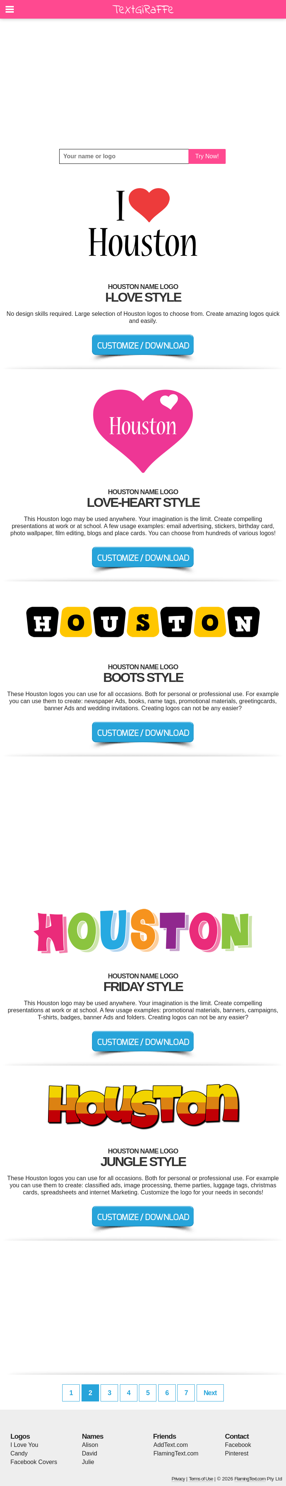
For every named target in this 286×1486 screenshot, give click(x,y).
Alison (90, 1445)
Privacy (178, 1479)
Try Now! (207, 156)
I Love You (24, 1445)
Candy (19, 1453)
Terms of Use (201, 1479)
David (89, 1453)
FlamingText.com (175, 1453)
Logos (20, 1436)
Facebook (238, 1445)
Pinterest (236, 1453)
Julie (88, 1462)
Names (92, 1436)
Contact (237, 1436)
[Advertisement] (143, 84)
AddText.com (170, 1445)
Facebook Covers (33, 1462)
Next (210, 1393)
